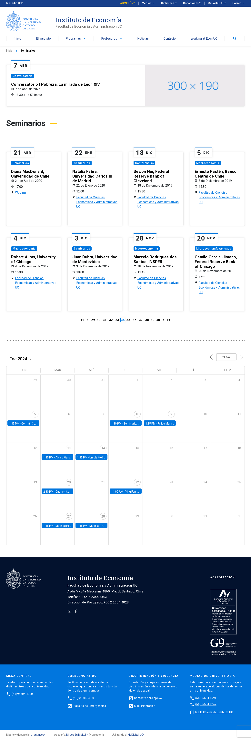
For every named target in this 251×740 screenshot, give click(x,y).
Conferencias (144, 163)
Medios (148, 3)
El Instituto (43, 38)
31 (104, 320)
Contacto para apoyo (148, 697)
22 (137, 482)
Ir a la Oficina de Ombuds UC (214, 712)
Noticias (143, 38)
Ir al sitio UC (14, 3)
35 (128, 320)
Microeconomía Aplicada (213, 248)
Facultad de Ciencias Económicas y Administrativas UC (96, 202)
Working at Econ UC (204, 38)
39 (152, 320)
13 (69, 448)
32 (111, 320)
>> (169, 320)
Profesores (112, 38)
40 (158, 320)
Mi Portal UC (216, 3)
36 (134, 320)
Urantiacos (37, 734)
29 (93, 320)
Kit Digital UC (135, 734)
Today (226, 357)
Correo (238, 3)
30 (98, 320)
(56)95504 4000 (22, 693)
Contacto (170, 38)
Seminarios (21, 163)
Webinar (20, 192)
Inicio (17, 38)
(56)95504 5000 (83, 697)
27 (69, 516)
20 (69, 482)
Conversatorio (23, 75)
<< (82, 320)
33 (117, 320)
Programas (76, 38)
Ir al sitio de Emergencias (89, 705)
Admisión (126, 3)
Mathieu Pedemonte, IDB (70, 525)
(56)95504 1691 (205, 697)
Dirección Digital (76, 734)
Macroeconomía (207, 163)
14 (103, 448)
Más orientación (145, 705)
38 (147, 320)
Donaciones (191, 3)
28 (103, 516)
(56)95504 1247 (205, 704)
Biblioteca (168, 3)
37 (141, 320)
